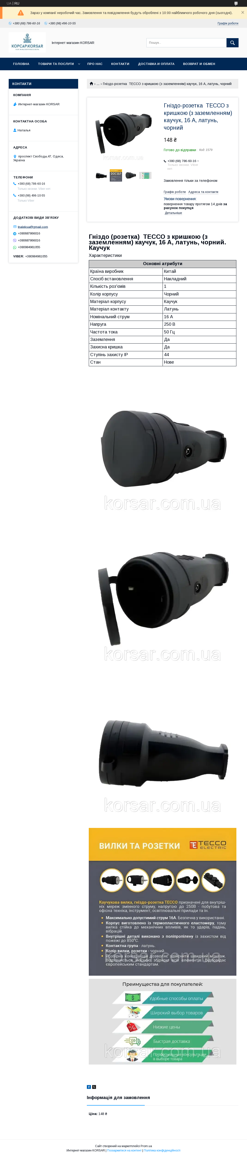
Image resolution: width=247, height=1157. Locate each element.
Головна (21, 64)
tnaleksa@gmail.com (33, 226)
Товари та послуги (56, 64)
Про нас (95, 64)
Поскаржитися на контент (124, 1150)
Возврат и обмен (199, 64)
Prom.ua (146, 1146)
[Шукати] (232, 42)
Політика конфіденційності (162, 1150)
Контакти (120, 64)
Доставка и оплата (156, 64)
